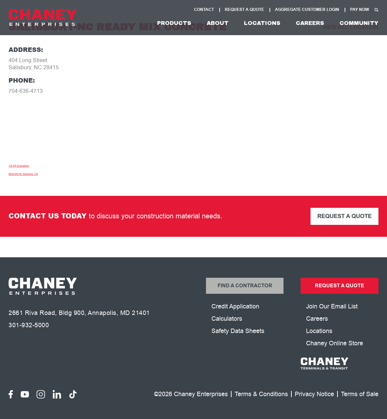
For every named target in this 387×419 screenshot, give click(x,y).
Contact (204, 10)
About (218, 23)
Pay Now (359, 10)
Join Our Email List (332, 306)
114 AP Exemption (19, 165)
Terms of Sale (359, 394)
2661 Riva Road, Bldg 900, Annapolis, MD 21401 (79, 313)
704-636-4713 (26, 91)
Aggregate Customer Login (307, 10)
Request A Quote (244, 10)
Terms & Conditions (261, 394)
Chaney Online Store (334, 343)
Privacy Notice (314, 394)
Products (174, 23)
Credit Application (235, 306)
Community (359, 23)
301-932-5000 (29, 325)
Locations (262, 23)
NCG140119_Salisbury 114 (23, 173)
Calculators (226, 319)
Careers (310, 23)
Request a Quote (344, 216)
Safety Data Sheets (237, 331)
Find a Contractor (245, 285)
